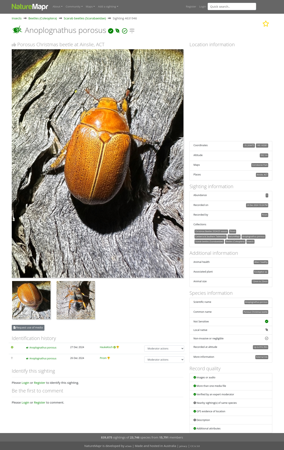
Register (191, 6)
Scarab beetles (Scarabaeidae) (85, 18)
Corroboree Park (259, 164)
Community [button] (73, 6)
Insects (17, 18)
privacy (183, 446)
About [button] (56, 6)
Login (202, 6)
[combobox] (240, 6)
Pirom (103, 358)
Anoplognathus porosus (43, 347)
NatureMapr (234, 236)
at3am (128, 446)
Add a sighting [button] (107, 6)
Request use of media (28, 327)
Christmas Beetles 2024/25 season (211, 231)
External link (261, 356)
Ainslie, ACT (262, 174)
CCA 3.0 (195, 446)
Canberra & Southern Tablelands (210, 236)
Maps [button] (89, 6)
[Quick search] (232, 6)
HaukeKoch (106, 347)
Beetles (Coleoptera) (42, 18)
